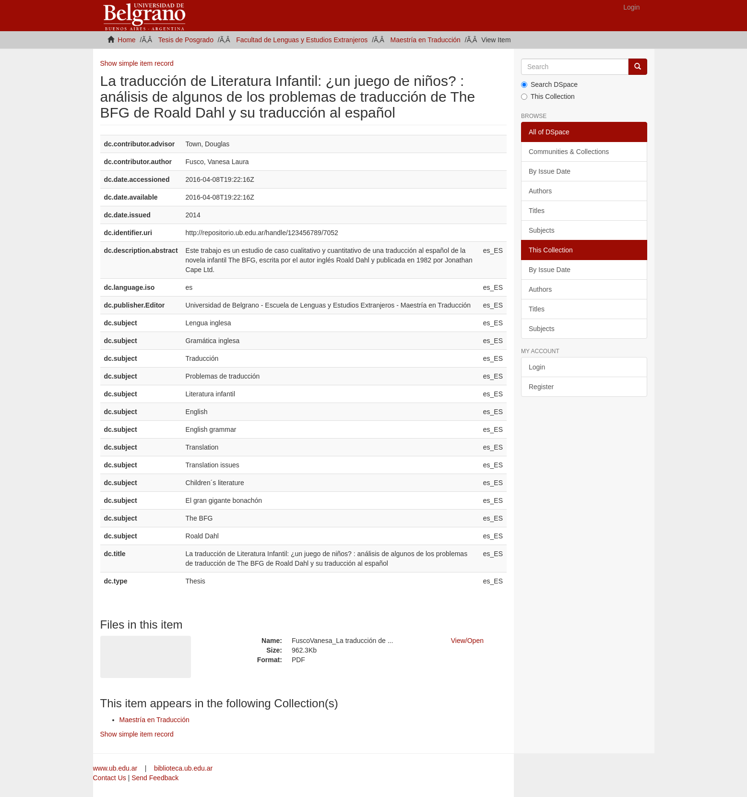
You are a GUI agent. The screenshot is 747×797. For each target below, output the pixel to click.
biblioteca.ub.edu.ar (183, 768)
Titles (537, 210)
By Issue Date (549, 171)
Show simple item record (137, 63)
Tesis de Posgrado (185, 40)
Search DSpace (549, 84)
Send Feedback (154, 778)
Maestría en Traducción (426, 40)
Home (126, 40)
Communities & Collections (569, 151)
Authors (540, 191)
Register (541, 387)
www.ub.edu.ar (116, 768)
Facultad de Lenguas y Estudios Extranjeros (302, 40)
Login (537, 367)
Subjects (542, 230)
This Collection (548, 96)
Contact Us (109, 778)
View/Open (467, 640)
